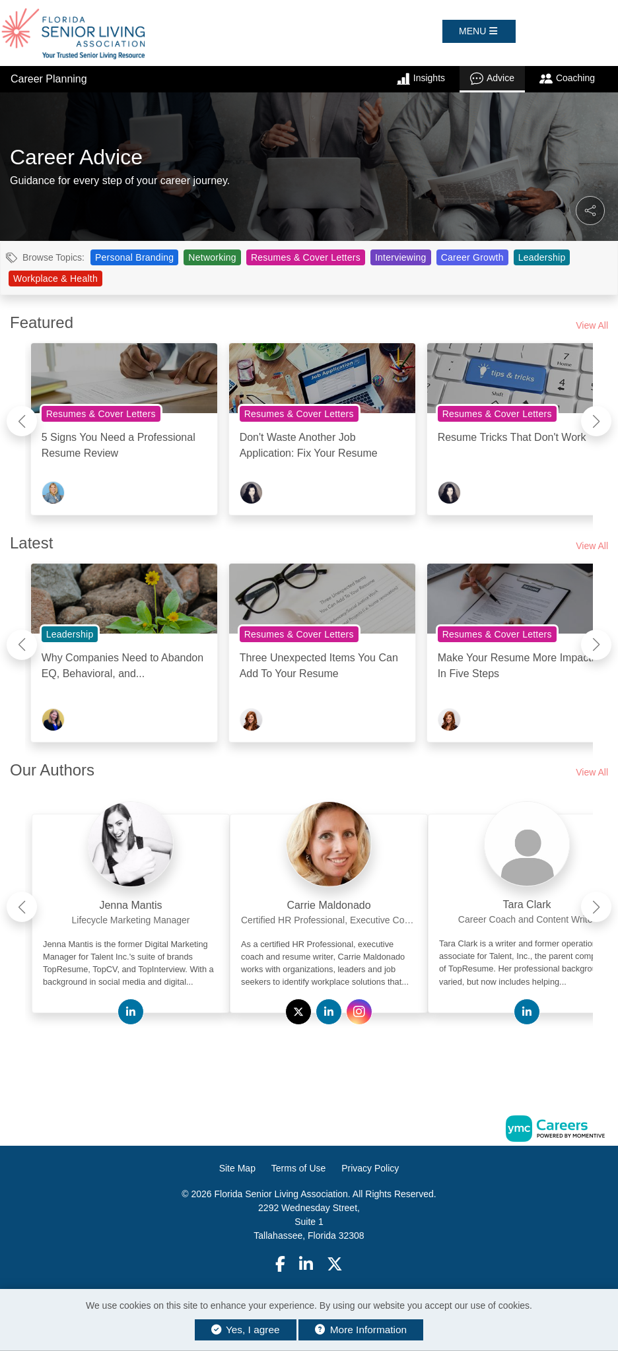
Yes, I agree (245, 1329)
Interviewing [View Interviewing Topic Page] (401, 257)
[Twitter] (335, 1264)
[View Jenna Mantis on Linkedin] (130, 1012)
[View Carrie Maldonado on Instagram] (359, 1012)
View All (592, 325)
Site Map (237, 1168)
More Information (361, 1329)
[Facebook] (280, 1264)
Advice (492, 78)
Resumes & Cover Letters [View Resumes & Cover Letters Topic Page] (305, 257)
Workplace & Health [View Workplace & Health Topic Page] (55, 278)
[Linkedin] (306, 1264)
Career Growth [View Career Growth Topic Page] (472, 257)
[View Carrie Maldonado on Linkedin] (328, 1012)
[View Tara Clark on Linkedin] (526, 1012)
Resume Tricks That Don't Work (512, 437)
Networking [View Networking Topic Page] (212, 257)
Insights (421, 78)
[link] (130, 901)
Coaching (567, 78)
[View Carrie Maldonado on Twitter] (298, 1012)
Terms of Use (298, 1168)
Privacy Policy (370, 1168)
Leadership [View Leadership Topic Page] (542, 257)
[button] (479, 31)
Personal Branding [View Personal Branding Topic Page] (134, 257)
